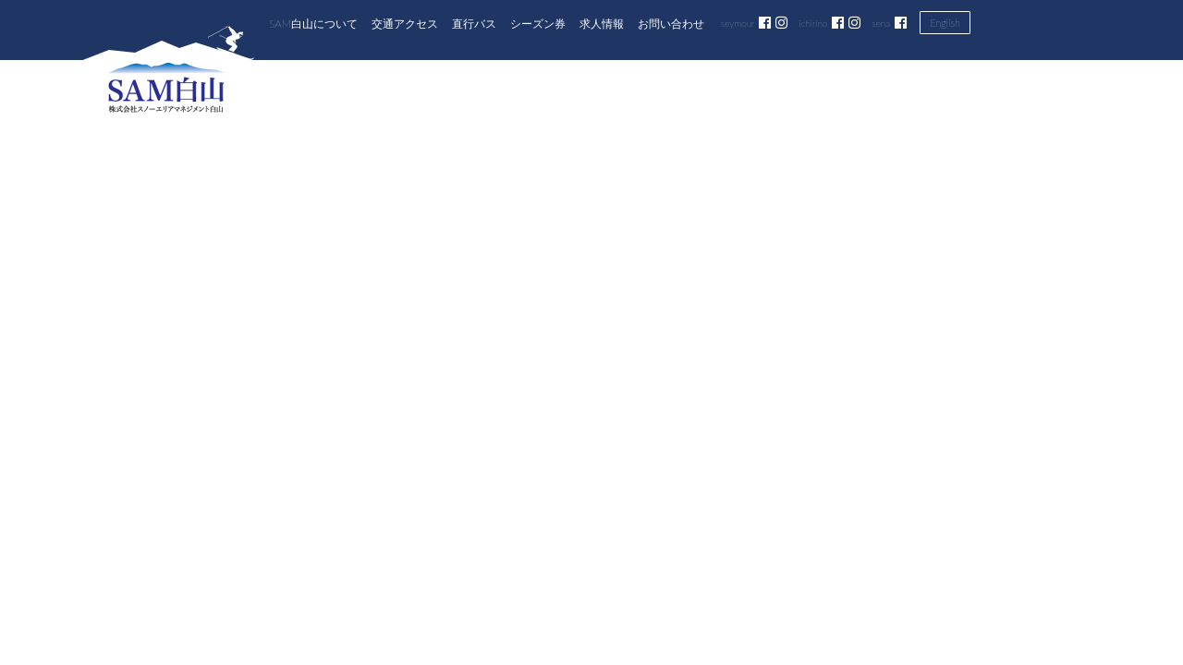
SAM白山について (313, 23)
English (945, 23)
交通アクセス (405, 23)
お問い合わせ (671, 23)
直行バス (474, 23)
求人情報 (601, 23)
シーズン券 (538, 23)
